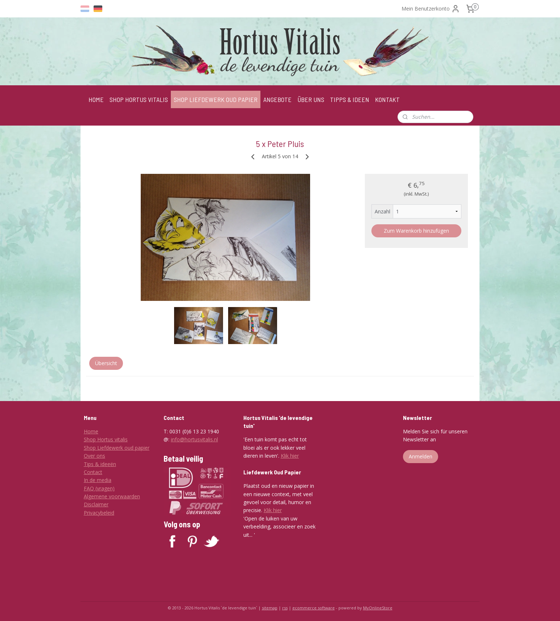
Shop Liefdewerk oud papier (116, 447)
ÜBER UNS (310, 99)
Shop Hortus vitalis (106, 439)
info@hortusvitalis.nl (194, 439)
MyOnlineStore (377, 607)
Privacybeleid (99, 512)
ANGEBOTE (277, 99)
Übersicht (106, 363)
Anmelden (420, 456)
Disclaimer (96, 504)
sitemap (269, 607)
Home (91, 431)
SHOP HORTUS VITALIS (139, 99)
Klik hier (290, 455)
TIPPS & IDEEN (349, 99)
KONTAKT (387, 99)
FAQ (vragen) (99, 488)
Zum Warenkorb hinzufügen (416, 230)
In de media (97, 480)
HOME (96, 99)
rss (285, 607)
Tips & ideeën (100, 464)
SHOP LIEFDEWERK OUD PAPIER (216, 99)
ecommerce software (313, 607)
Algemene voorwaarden (112, 496)
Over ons (94, 455)
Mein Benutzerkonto (431, 8)
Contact (93, 472)
